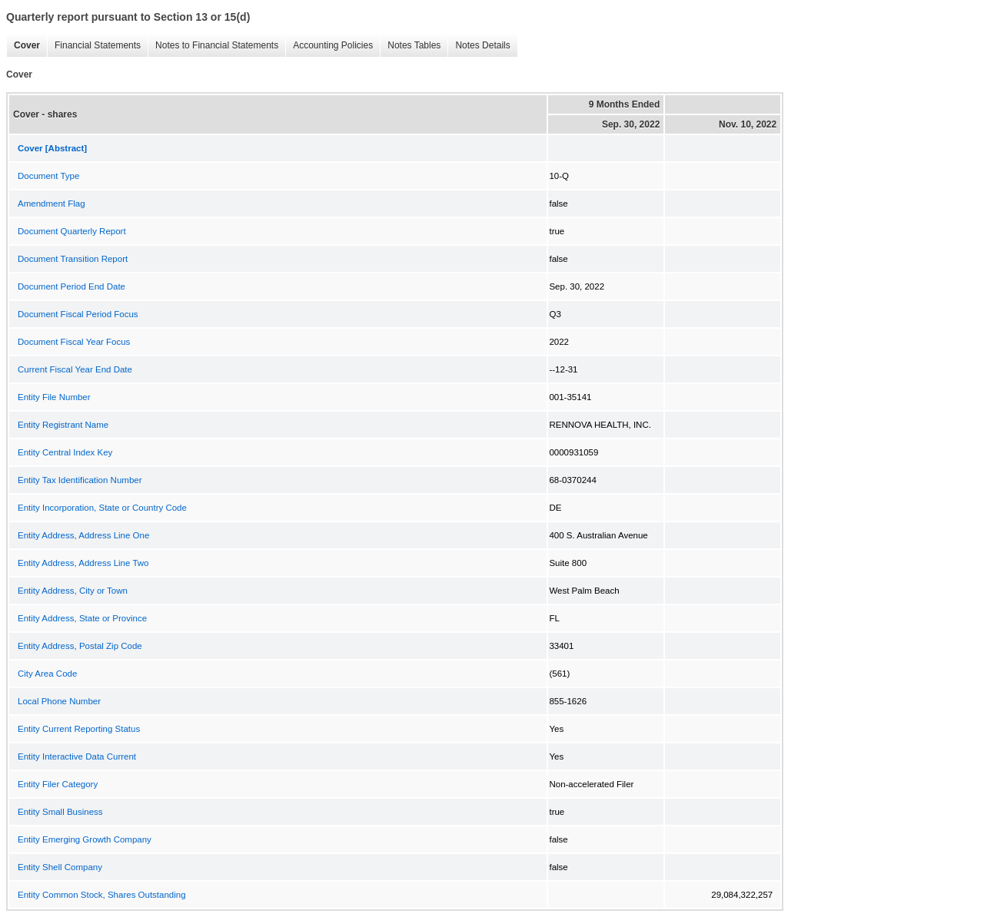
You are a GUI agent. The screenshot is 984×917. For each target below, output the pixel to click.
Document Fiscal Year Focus (74, 341)
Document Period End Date (71, 286)
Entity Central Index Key (65, 452)
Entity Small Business (60, 811)
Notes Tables (410, 45)
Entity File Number (54, 397)
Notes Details (478, 45)
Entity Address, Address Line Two (83, 563)
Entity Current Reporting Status (79, 728)
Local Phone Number (59, 701)
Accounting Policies (329, 45)
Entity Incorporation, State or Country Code (102, 507)
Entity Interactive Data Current (77, 756)
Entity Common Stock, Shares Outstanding (102, 894)
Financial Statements (94, 45)
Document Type (48, 175)
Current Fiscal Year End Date (75, 369)
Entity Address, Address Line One (83, 535)
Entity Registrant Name (63, 424)
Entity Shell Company (60, 867)
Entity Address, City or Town (73, 590)
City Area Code (47, 673)
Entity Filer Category (58, 784)
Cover (23, 45)
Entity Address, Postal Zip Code (80, 646)
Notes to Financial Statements (213, 45)
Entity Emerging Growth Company (84, 839)
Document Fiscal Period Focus (78, 314)
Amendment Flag (51, 203)
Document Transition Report (73, 258)
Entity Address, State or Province (82, 618)
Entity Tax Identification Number (80, 480)
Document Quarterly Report (72, 231)
